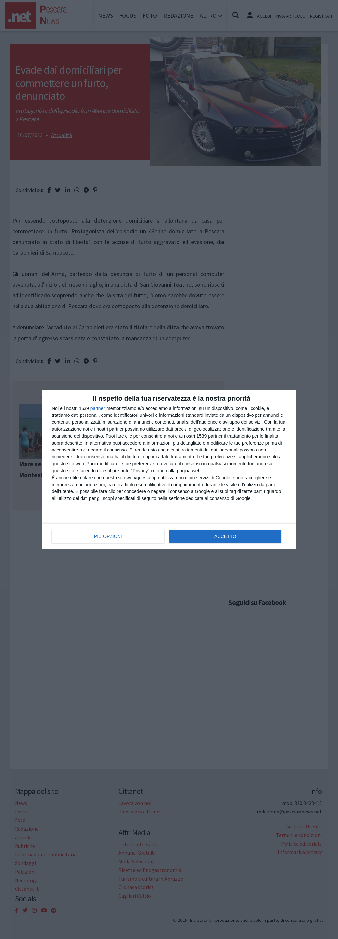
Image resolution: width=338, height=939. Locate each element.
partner (97, 408)
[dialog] (169, 469)
